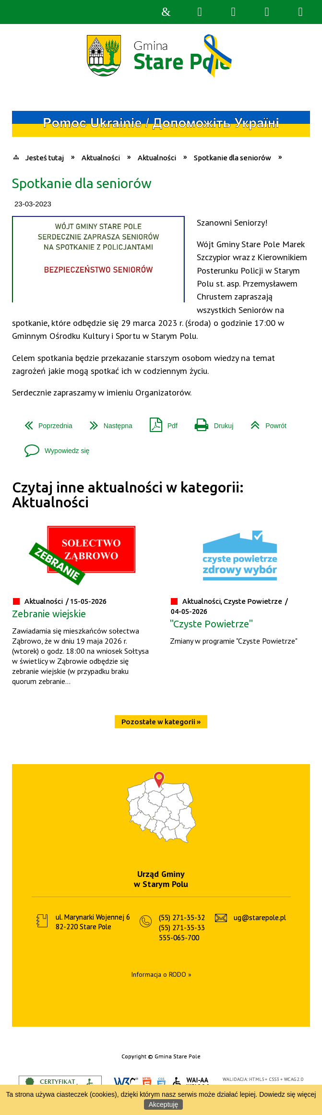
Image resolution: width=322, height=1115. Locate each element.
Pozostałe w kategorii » (161, 722)
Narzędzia (233, 12)
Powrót (264, 422)
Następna (107, 422)
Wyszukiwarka (199, 12)
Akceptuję (163, 1104)
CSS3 (161, 1083)
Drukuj (210, 422)
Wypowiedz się (53, 447)
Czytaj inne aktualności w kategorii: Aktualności (128, 494)
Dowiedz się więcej (287, 1094)
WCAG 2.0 (191, 1083)
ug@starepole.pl (260, 917)
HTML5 (147, 1083)
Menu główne (267, 12)
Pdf (160, 422)
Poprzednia (44, 422)
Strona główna (166, 12)
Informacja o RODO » (161, 974)
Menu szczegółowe (300, 12)
